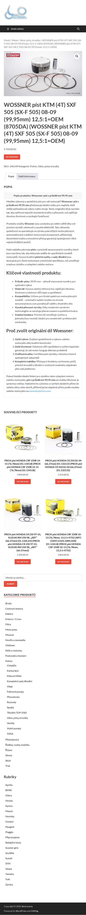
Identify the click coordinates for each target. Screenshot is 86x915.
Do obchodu (12, 157)
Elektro (9, 613)
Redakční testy (13, 842)
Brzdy (8, 603)
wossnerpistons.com (40, 390)
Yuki (7, 879)
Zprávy (9, 884)
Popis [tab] (11, 176)
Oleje (10, 686)
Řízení (8, 750)
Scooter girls (11, 847)
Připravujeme (12, 837)
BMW (8, 790)
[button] (77, 56)
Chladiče (11, 665)
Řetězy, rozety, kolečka (17, 744)
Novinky (9, 816)
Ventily (10, 723)
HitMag (34, 911)
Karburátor (13, 670)
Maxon (9, 811)
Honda (9, 800)
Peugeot (9, 826)
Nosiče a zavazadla (15, 640)
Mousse (9, 634)
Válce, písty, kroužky (30, 40)
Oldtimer (10, 645)
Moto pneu (11, 629)
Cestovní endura (14, 608)
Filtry (8, 624)
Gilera (8, 795)
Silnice (8, 755)
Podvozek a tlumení (15, 655)
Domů (7, 40)
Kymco (9, 805)
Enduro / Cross (13, 619)
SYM (7, 863)
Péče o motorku (13, 650)
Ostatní (9, 821)
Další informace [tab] (26, 176)
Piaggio (9, 832)
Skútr (8, 760)
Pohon (15, 40)
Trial (7, 765)
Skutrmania (27, 906)
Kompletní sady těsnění (19, 681)
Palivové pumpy (15, 691)
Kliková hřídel (14, 675)
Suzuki (8, 858)
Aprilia (8, 784)
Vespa (8, 868)
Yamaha (9, 873)
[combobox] (43, 577)
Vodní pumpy (14, 728)
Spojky (10, 707)
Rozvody (11, 702)
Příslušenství (12, 739)
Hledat (10, 584)
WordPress (21, 911)
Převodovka (13, 696)
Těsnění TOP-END (17, 712)
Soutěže (9, 853)
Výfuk (10, 733)
